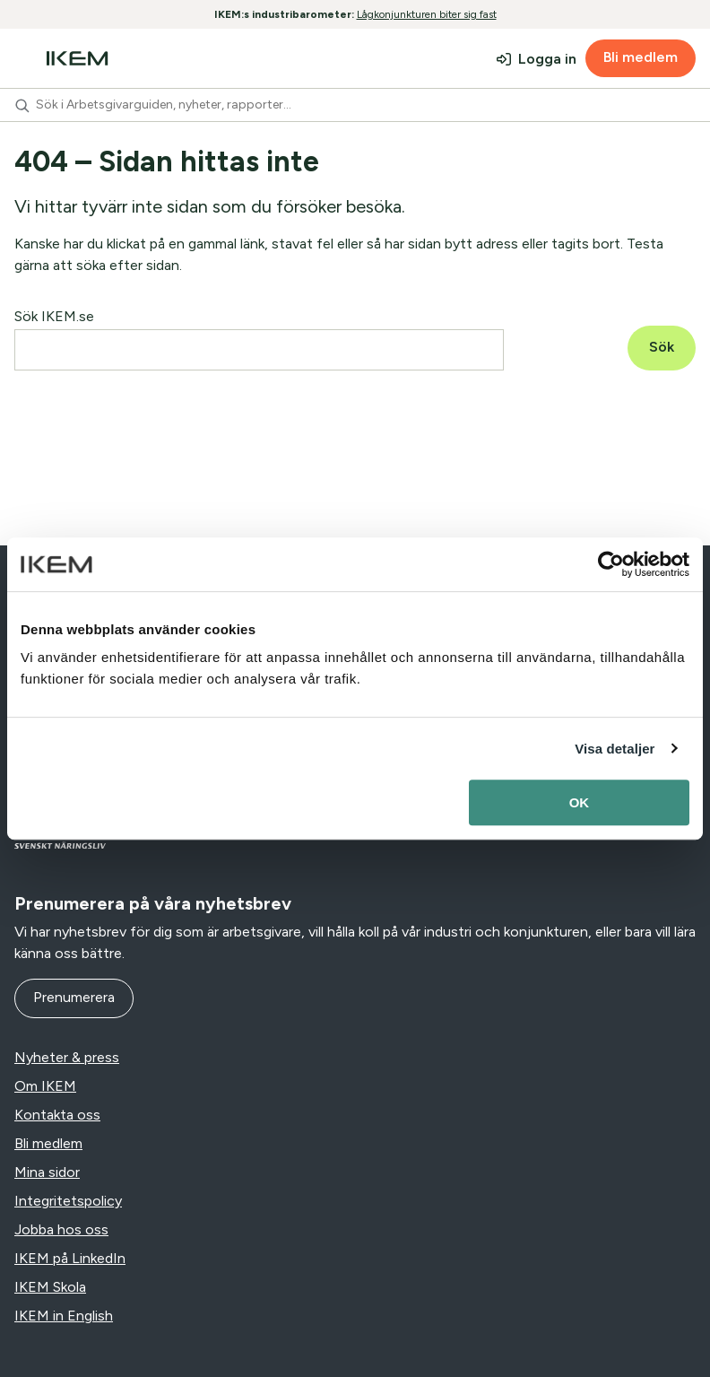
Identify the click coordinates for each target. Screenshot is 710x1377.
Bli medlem (640, 56)
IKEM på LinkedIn (70, 1258)
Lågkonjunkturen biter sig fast (427, 14)
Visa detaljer (614, 748)
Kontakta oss (57, 1114)
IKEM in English (63, 1315)
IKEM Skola (50, 1286)
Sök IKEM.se (54, 316)
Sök (661, 346)
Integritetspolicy (68, 1200)
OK (579, 802)
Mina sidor (47, 1172)
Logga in (547, 58)
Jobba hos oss (61, 1229)
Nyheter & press (66, 1057)
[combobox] (355, 105)
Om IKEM (45, 1085)
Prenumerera (74, 997)
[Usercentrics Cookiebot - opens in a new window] (610, 564)
